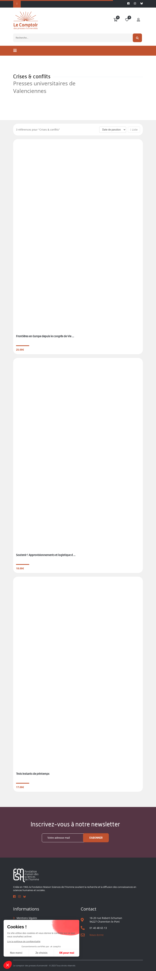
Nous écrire (97, 935)
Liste (134, 129)
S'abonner (96, 837)
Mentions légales (27, 918)
